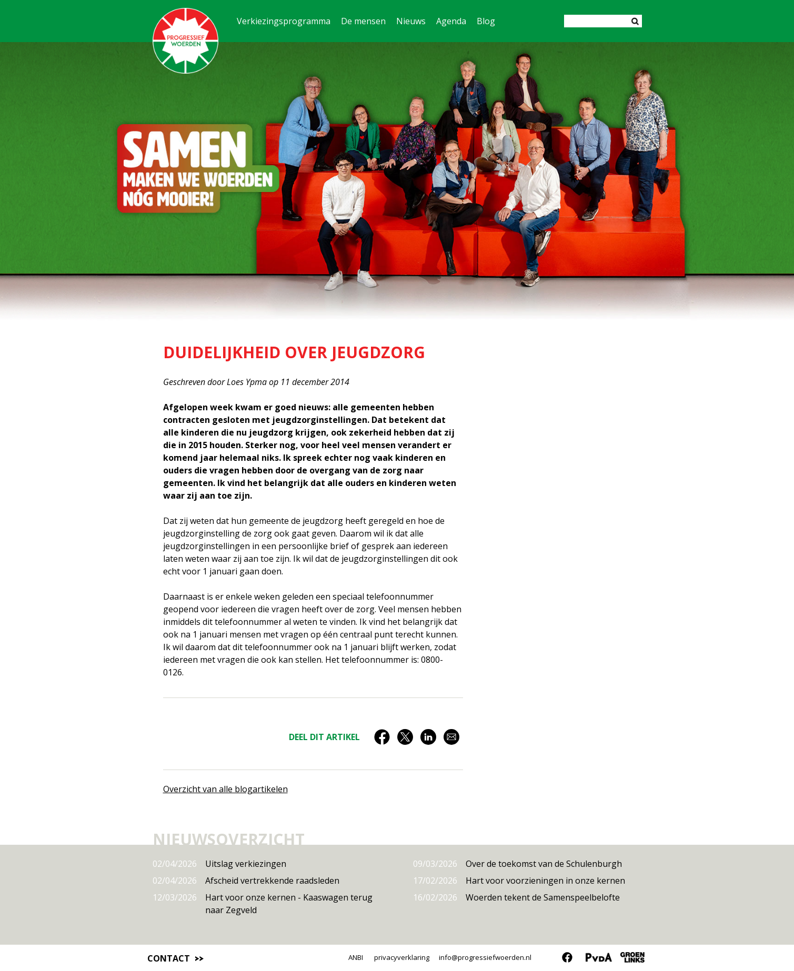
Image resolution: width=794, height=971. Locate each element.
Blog (486, 21)
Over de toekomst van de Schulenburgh (517, 863)
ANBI (355, 957)
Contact (168, 958)
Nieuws (411, 21)
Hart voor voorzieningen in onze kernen (519, 880)
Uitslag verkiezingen (219, 863)
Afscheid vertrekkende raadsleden (246, 880)
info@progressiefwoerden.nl (485, 957)
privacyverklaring (401, 957)
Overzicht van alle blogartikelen (225, 789)
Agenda (451, 21)
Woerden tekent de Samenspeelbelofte (516, 897)
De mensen (363, 21)
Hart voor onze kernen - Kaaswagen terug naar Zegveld (263, 903)
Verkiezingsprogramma (283, 21)
